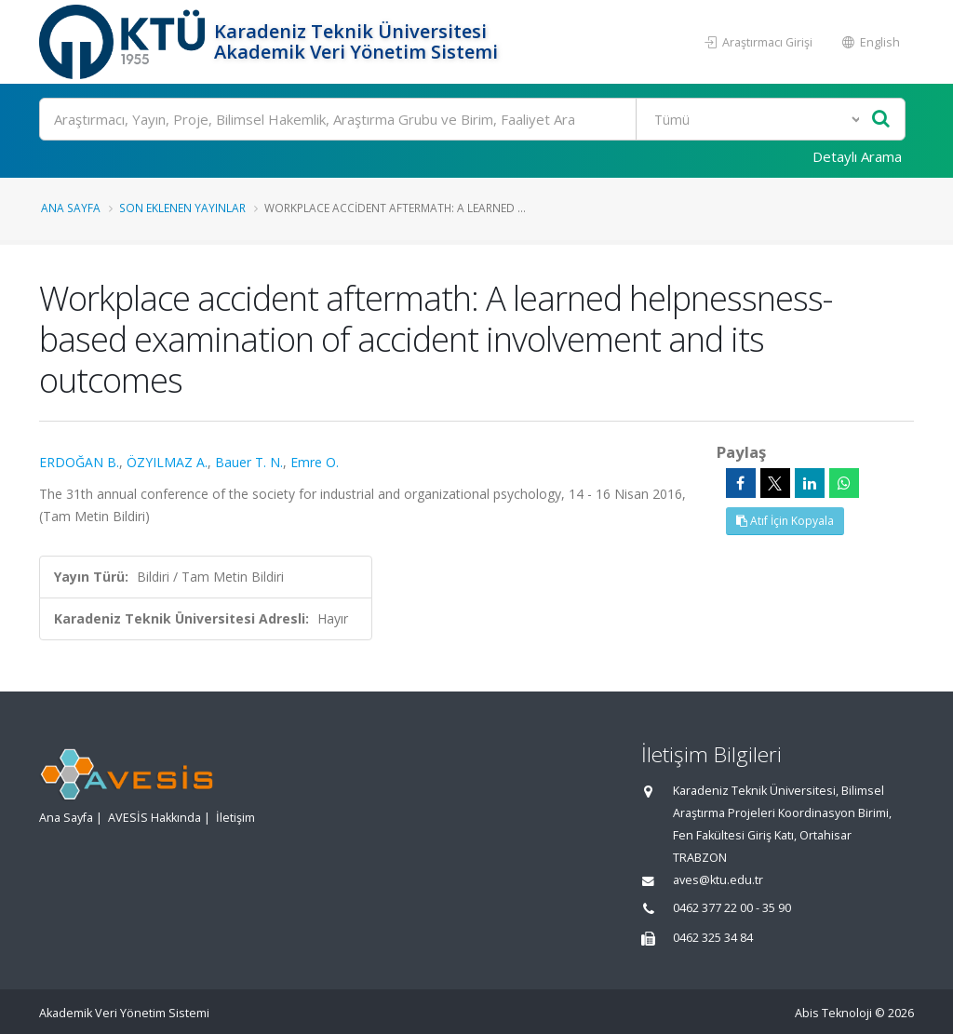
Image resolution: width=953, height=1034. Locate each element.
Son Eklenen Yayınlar (182, 207)
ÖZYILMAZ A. (167, 462)
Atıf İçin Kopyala (785, 521)
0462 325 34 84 (713, 938)
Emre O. (314, 462)
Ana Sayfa (71, 207)
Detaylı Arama (857, 156)
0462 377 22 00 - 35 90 (732, 908)
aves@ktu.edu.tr (718, 880)
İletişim (235, 818)
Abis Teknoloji (833, 1013)
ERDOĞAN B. (79, 462)
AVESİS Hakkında (154, 818)
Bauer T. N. (249, 462)
